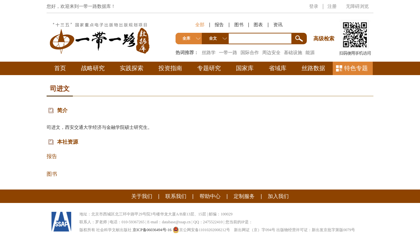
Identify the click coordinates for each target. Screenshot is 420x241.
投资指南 (170, 68)
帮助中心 (210, 196)
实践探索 (131, 68)
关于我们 (141, 196)
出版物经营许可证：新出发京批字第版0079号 (315, 230)
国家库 (245, 68)
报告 (219, 24)
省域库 (277, 68)
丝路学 (209, 52)
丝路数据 (313, 68)
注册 (332, 6)
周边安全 (271, 52)
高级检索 (324, 26)
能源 (310, 52)
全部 (199, 24)
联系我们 (175, 196)
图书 (238, 24)
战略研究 (93, 68)
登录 (313, 6)
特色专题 (356, 68)
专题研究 (209, 68)
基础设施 (293, 52)
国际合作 (250, 52)
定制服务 (244, 196)
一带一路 (228, 52)
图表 (258, 24)
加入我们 (278, 196)
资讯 (278, 24)
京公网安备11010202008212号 (201, 230)
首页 (60, 68)
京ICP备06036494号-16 (152, 230)
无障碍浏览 (357, 6)
